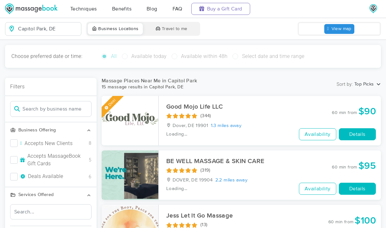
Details (357, 134)
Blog (152, 8)
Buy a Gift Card (220, 8)
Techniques (83, 8)
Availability (318, 134)
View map (339, 29)
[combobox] (48, 29)
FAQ (177, 8)
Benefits (121, 8)
